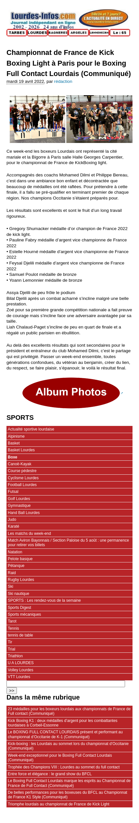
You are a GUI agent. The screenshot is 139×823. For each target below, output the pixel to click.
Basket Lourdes (21, 450)
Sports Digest (19, 607)
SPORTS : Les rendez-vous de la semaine (44, 600)
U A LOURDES (21, 663)
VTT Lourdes (19, 677)
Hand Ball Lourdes (24, 512)
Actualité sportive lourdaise (31, 429)
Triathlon (15, 656)
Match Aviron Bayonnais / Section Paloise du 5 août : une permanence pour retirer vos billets (68, 542)
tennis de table (20, 635)
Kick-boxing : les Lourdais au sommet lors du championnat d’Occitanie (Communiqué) (68, 746)
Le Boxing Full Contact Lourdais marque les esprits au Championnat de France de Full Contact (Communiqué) (69, 783)
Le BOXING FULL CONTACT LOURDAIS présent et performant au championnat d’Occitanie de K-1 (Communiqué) (65, 734)
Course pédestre (22, 471)
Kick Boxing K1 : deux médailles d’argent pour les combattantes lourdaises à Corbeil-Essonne (63, 722)
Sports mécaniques (24, 614)
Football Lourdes (22, 484)
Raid (12, 573)
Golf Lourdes (19, 498)
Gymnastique (19, 505)
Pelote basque (20, 559)
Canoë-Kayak (19, 464)
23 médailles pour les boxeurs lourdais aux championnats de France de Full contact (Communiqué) (69, 711)
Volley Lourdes (20, 670)
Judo (12, 519)
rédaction (63, 81)
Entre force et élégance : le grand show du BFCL (50, 774)
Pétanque (16, 565)
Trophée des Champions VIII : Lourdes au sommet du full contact (64, 767)
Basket (14, 443)
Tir (10, 642)
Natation (15, 552)
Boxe (12, 457)
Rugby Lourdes (21, 579)
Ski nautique (18, 593)
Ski (10, 586)
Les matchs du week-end (29, 533)
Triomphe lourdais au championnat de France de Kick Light (58, 804)
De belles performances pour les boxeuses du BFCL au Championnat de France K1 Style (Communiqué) (67, 794)
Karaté (13, 526)
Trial (11, 649)
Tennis (13, 628)
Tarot (12, 621)
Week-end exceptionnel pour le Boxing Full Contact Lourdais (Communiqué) (60, 757)
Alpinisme (16, 436)
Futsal (13, 491)
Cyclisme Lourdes (23, 478)
